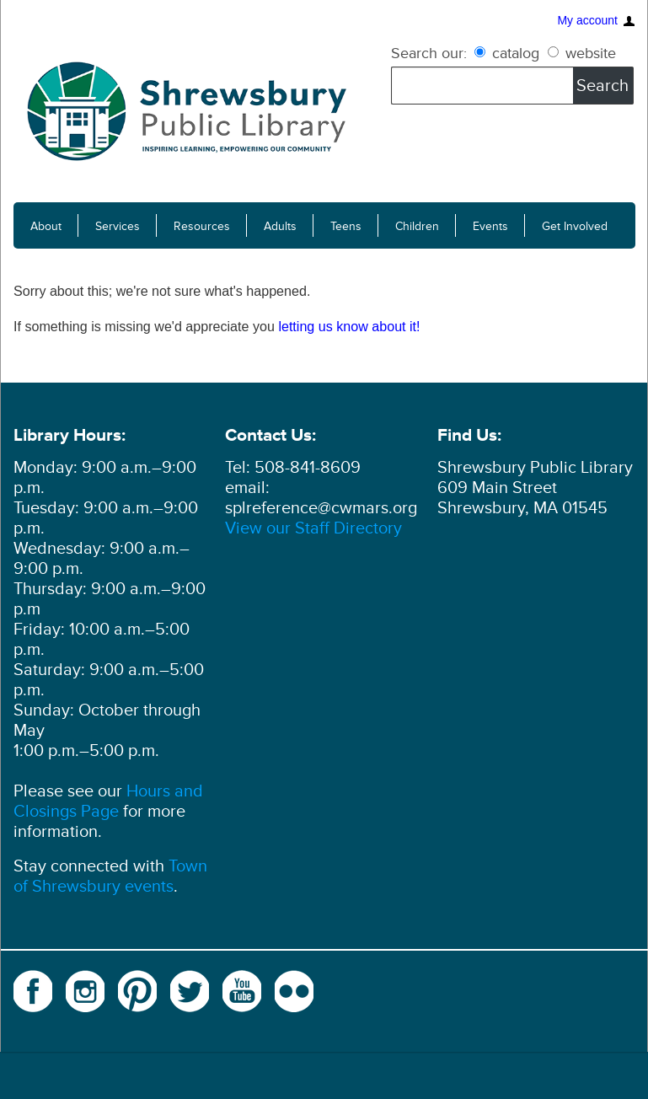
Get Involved (575, 226)
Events (490, 226)
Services (117, 226)
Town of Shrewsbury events (110, 876)
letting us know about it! (349, 326)
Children (417, 226)
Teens (345, 226)
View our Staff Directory (313, 528)
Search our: (429, 53)
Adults (280, 226)
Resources (202, 226)
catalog (509, 53)
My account (587, 20)
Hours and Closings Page (108, 801)
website (582, 53)
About (46, 226)
